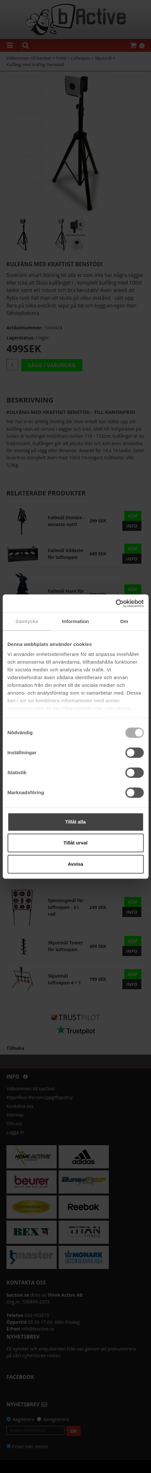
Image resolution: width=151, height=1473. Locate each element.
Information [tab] (75, 621)
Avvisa (75, 864)
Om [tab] (124, 621)
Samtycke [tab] (26, 621)
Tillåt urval (75, 842)
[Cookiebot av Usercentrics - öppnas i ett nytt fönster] (115, 603)
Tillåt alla (75, 821)
